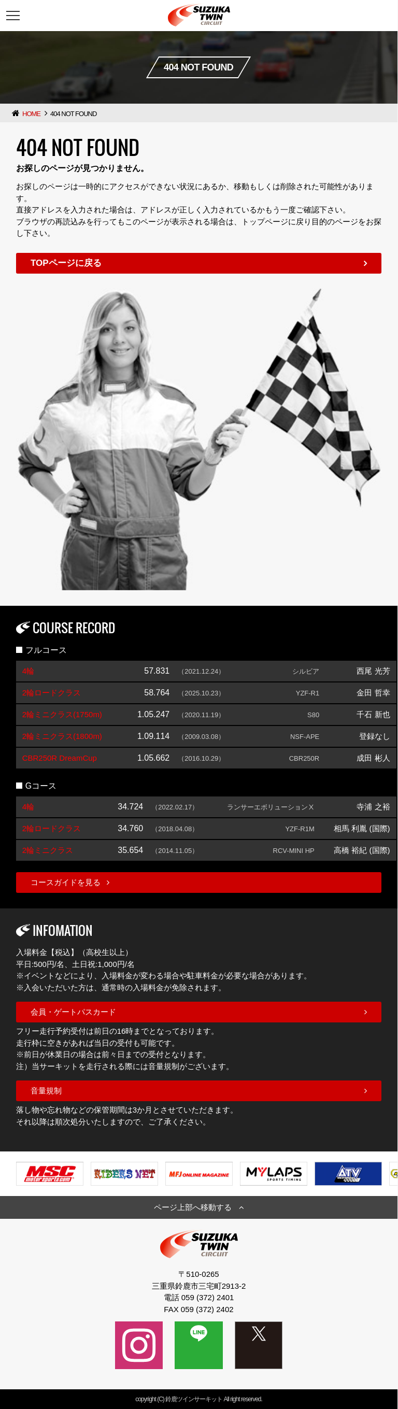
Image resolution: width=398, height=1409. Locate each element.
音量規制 (46, 1090)
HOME (31, 114)
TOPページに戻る (66, 263)
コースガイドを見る (66, 882)
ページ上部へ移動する (193, 1207)
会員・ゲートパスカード (73, 1011)
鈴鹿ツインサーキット (193, 1399)
